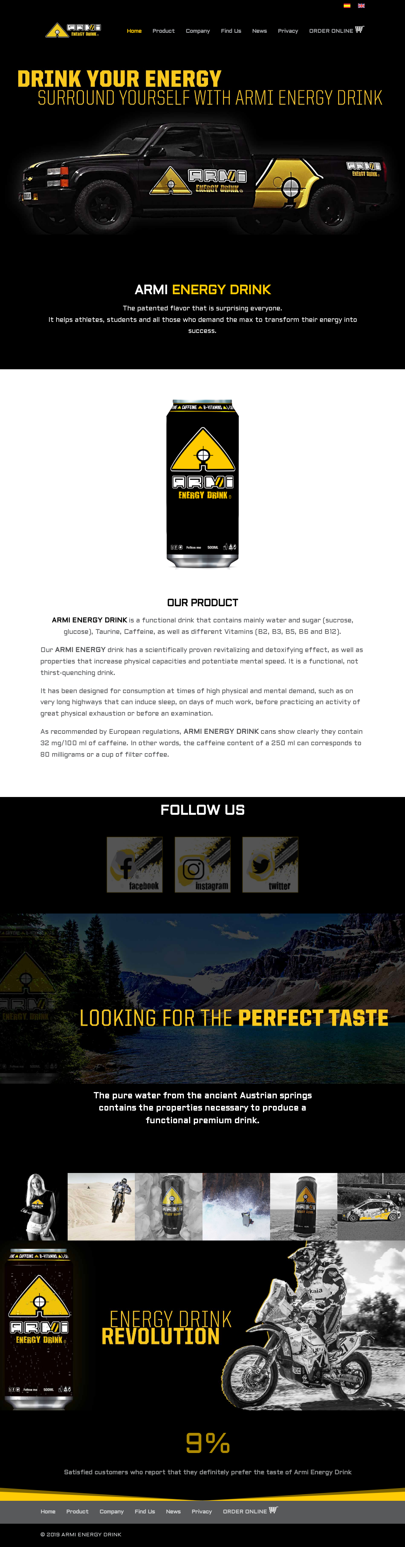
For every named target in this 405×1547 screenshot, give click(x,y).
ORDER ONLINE (337, 30)
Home (134, 31)
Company (197, 31)
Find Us (231, 31)
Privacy (288, 31)
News (259, 31)
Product (163, 31)
